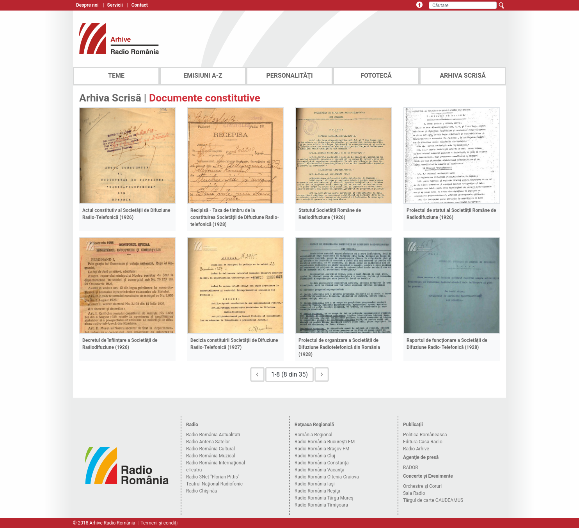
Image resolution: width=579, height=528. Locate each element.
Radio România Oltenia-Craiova (327, 477)
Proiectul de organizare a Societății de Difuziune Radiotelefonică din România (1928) (339, 347)
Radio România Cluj (315, 456)
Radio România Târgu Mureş (324, 498)
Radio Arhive (416, 449)
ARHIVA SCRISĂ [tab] (462, 75)
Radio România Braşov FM (322, 449)
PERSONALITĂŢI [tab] (289, 75)
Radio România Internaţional (215, 463)
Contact (139, 5)
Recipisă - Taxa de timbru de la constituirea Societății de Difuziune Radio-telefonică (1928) (234, 217)
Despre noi (87, 5)
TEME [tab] (116, 75)
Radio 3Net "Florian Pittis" (213, 477)
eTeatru (194, 470)
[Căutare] (463, 5)
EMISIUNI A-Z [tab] (202, 75)
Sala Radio (414, 493)
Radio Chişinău (201, 491)
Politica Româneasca (425, 434)
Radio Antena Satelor (208, 441)
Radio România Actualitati (213, 434)
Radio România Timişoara (321, 505)
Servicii (115, 5)
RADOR (410, 467)
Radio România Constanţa (322, 463)
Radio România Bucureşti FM (325, 441)
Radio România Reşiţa (317, 491)
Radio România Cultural (210, 449)
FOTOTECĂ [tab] (376, 75)
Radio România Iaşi (315, 484)
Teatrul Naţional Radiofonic (214, 484)
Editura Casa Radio (422, 441)
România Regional (313, 434)
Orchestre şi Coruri (422, 486)
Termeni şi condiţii (159, 523)
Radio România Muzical (210, 456)
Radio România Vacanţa (320, 470)
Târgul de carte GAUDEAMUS (433, 500)
